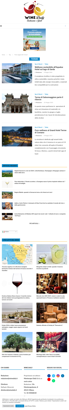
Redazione (39, 72)
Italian (5, 232)
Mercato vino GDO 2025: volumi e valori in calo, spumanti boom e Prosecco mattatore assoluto (50, 297)
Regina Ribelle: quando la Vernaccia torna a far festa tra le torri (33, 193)
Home (3, 54)
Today (47, 64)
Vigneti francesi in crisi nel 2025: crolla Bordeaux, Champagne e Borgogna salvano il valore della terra (39, 172)
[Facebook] (65, 26)
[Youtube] (49, 381)
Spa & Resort (39, 64)
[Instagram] (58, 376)
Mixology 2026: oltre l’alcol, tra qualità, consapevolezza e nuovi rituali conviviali (48, 356)
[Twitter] (53, 376)
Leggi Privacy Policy (30, 406)
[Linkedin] (63, 376)
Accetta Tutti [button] (20, 406)
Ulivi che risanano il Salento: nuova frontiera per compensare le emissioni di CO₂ (16, 356)
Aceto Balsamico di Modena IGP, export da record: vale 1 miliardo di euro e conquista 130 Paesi (40, 215)
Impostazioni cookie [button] (8, 406)
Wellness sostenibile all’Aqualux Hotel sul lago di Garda (49, 68)
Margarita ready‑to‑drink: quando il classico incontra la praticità (49, 268)
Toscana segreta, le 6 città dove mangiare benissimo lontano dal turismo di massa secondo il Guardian (17, 269)
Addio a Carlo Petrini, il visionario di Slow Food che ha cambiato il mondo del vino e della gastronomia (39, 204)
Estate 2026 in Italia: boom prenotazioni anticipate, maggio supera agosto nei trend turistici (15, 327)
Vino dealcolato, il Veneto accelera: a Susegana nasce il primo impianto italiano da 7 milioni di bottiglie (39, 183)
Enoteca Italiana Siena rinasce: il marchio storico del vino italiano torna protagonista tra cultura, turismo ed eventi (16, 298)
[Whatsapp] (53, 381)
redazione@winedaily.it (9, 379)
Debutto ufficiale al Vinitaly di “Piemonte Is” (49, 325)
